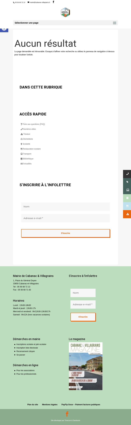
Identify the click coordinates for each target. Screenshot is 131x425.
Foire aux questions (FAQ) (33, 124)
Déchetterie (27, 139)
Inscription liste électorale (27, 348)
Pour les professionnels (26, 374)
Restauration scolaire (31, 149)
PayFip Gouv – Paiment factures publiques (81, 404)
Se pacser (21, 355)
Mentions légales (50, 404)
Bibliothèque (27, 159)
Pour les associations (25, 370)
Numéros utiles (28, 129)
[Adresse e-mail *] (65, 218)
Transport (26, 154)
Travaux (25, 134)
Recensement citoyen (26, 351)
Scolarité (25, 144)
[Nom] (65, 206)
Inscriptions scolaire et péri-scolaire (31, 344)
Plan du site (32, 404)
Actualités (26, 164)
